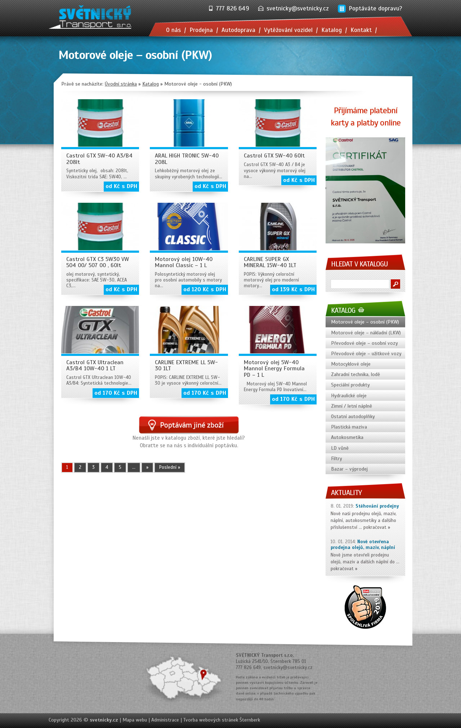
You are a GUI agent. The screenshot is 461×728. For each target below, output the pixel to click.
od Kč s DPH (121, 186)
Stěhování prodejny (377, 506)
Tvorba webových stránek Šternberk (221, 720)
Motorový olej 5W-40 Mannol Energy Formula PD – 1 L (274, 369)
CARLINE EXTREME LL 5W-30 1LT (186, 365)
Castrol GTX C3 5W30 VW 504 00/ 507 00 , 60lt (97, 262)
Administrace (165, 720)
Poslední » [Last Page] (169, 467)
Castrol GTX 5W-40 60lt (274, 155)
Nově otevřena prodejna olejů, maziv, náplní (363, 545)
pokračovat (374, 527)
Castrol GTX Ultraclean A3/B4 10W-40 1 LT (95, 365)
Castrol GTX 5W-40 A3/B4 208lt (99, 159)
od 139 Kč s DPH (293, 289)
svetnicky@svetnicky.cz (298, 8)
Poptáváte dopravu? (375, 8)
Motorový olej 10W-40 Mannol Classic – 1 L (183, 262)
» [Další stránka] (147, 467)
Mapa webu (134, 720)
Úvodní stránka (121, 84)
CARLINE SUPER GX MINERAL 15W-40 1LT (270, 262)
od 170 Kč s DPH (115, 393)
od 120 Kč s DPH (204, 289)
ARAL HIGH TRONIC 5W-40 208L (187, 159)
